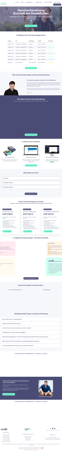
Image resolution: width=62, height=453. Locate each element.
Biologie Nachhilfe (6, 437)
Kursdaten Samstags (8, 187)
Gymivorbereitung (52, 437)
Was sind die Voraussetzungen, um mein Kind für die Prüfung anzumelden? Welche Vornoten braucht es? (25, 336)
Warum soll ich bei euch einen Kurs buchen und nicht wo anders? (16, 328)
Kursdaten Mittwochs (8, 182)
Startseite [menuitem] (17, 2)
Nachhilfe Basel (28, 439)
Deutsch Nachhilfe (6, 439)
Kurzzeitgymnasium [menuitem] (38, 2)
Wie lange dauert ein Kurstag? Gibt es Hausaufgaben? (14, 332)
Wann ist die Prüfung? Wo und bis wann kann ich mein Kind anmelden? (17, 345)
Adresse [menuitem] (22, 2)
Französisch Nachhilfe (6, 441)
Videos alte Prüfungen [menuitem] (48, 2)
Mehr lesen (29, 92)
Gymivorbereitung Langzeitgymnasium (52, 438)
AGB (53, 430)
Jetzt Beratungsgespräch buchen (31, 278)
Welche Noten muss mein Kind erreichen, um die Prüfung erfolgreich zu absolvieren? (21, 341)
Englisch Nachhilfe (6, 440)
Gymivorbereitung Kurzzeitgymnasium (52, 439)
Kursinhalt (6, 178)
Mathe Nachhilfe (6, 434)
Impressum (57, 430)
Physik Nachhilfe (6, 435)
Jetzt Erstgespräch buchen (31, 25)
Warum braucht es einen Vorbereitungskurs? (12, 319)
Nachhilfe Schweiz (27, 436)
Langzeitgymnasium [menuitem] (29, 2)
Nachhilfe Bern (28, 438)
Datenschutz (48, 430)
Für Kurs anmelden (7, 231)
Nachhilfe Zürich (28, 437)
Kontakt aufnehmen (57, 4)
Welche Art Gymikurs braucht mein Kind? (11, 323)
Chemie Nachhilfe (6, 438)
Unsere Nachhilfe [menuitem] (57, 2)
